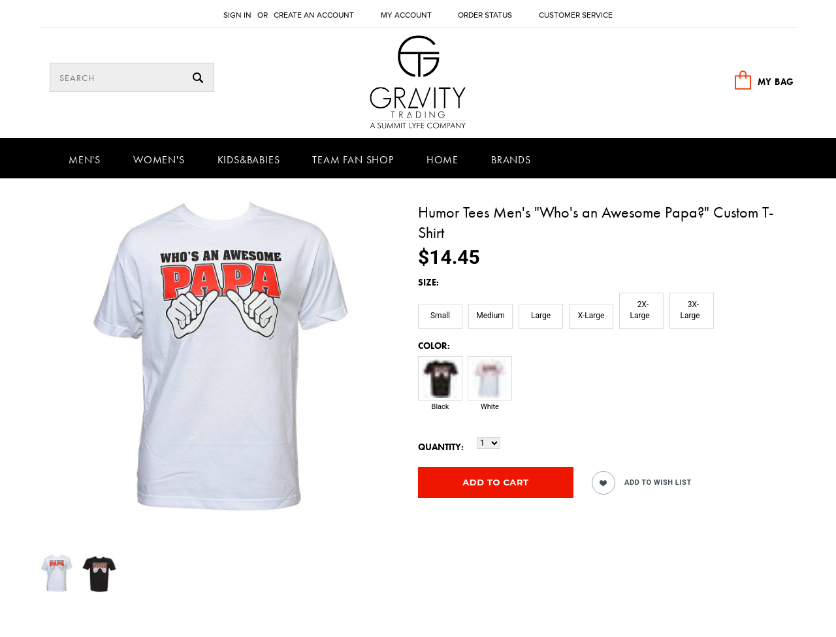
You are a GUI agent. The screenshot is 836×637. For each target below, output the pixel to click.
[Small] (440, 316)
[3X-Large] (691, 311)
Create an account (314, 15)
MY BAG (776, 82)
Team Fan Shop (352, 160)
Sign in (237, 15)
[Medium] (490, 316)
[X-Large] (591, 316)
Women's (159, 160)
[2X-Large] (641, 311)
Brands (511, 160)
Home (442, 160)
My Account (406, 15)
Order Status (485, 15)
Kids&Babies (248, 160)
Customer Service (576, 15)
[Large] (541, 316)
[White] (490, 390)
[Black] (440, 390)
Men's (85, 160)
